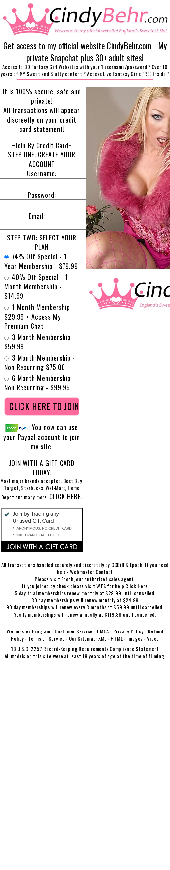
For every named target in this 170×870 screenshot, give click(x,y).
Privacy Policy (128, 631)
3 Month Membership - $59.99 (39, 341)
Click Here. (65, 496)
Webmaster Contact (91, 571)
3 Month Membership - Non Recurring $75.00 (39, 362)
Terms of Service (46, 638)
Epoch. (137, 564)
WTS (101, 585)
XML (102, 638)
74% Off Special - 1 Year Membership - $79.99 (41, 261)
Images (135, 638)
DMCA (103, 631)
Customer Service (74, 631)
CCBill (117, 564)
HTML (117, 638)
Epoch (67, 579)
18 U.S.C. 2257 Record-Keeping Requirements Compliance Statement (85, 648)
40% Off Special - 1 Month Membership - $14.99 (36, 286)
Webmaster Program (28, 631)
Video (153, 638)
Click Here (136, 585)
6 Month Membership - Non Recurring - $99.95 (39, 382)
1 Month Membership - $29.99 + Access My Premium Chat (39, 316)
